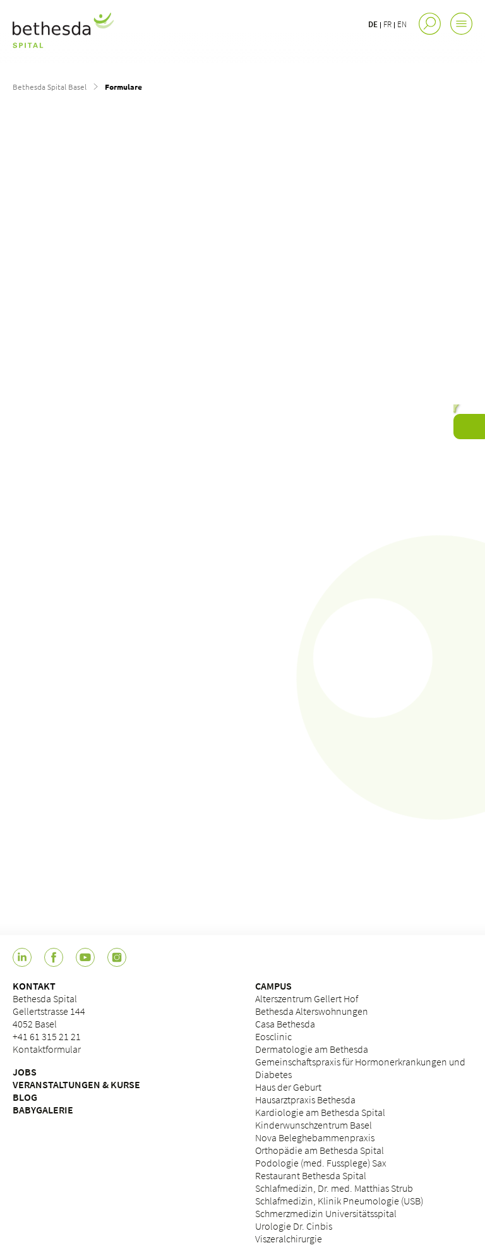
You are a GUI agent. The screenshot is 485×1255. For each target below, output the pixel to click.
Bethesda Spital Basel (50, 87)
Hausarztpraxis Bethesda (305, 1099)
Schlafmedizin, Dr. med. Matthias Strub (334, 1188)
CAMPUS (273, 985)
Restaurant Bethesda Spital (310, 1175)
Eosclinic (273, 1036)
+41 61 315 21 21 (47, 1036)
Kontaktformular (47, 1049)
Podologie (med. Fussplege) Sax (320, 1162)
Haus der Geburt (288, 1087)
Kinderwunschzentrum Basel (313, 1125)
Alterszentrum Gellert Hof (306, 998)
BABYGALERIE (43, 1109)
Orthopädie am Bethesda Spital (319, 1150)
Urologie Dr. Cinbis (293, 1226)
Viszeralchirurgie (288, 1238)
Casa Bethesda (285, 1023)
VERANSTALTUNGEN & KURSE (76, 1084)
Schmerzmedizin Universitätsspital (326, 1213)
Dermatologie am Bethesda (311, 1049)
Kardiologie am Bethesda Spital (320, 1112)
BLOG (25, 1097)
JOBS (25, 1071)
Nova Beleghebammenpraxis (314, 1137)
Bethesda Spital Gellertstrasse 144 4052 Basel (49, 1011)
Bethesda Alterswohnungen (311, 1011)
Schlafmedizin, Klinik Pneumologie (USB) (339, 1200)
